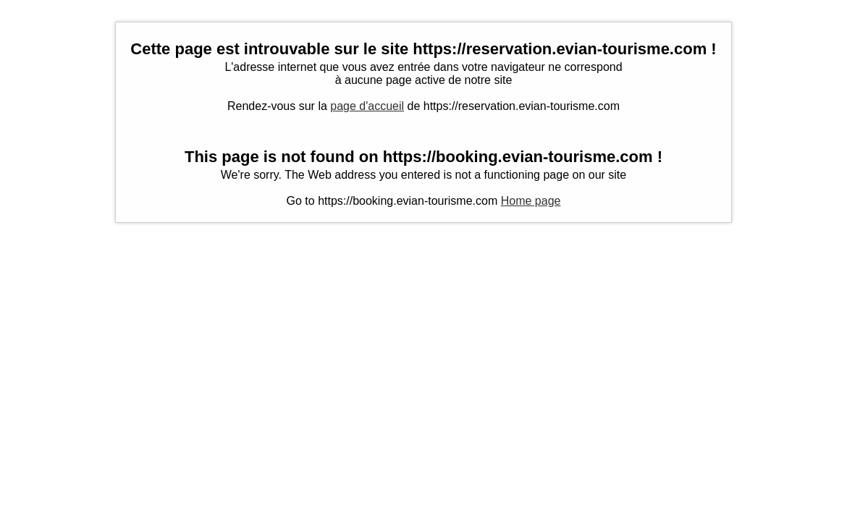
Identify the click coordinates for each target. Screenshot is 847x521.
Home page (531, 201)
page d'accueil (367, 106)
